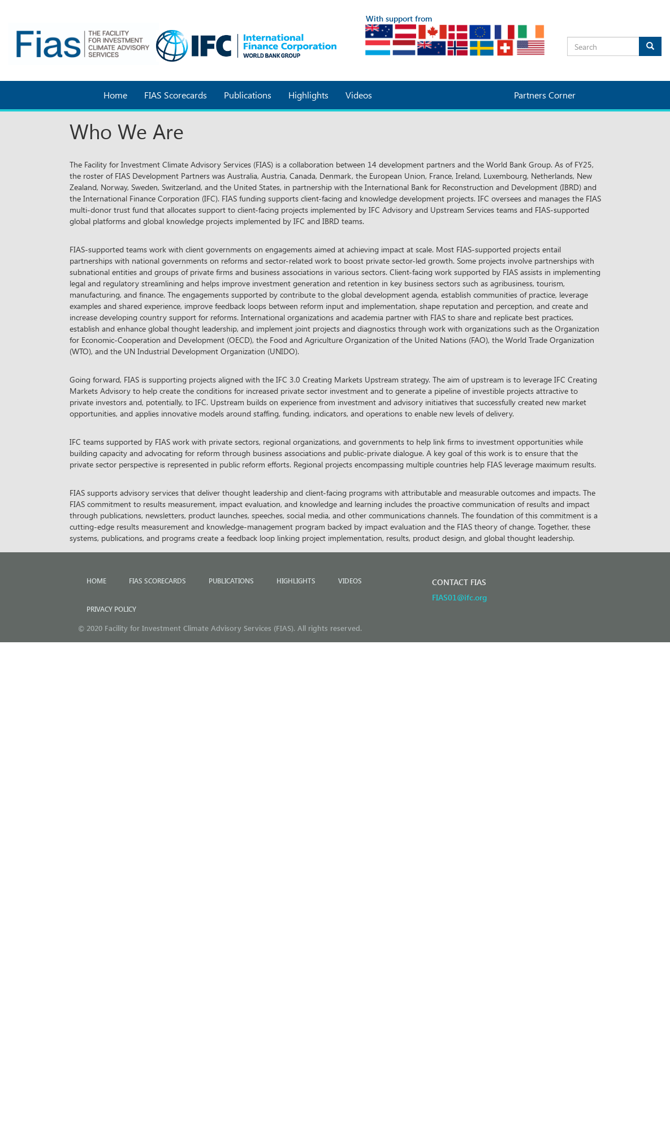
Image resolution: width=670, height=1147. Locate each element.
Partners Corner (545, 95)
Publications (247, 95)
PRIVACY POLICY (111, 608)
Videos (358, 95)
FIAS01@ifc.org (459, 597)
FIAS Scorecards (175, 95)
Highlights (308, 95)
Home (115, 95)
